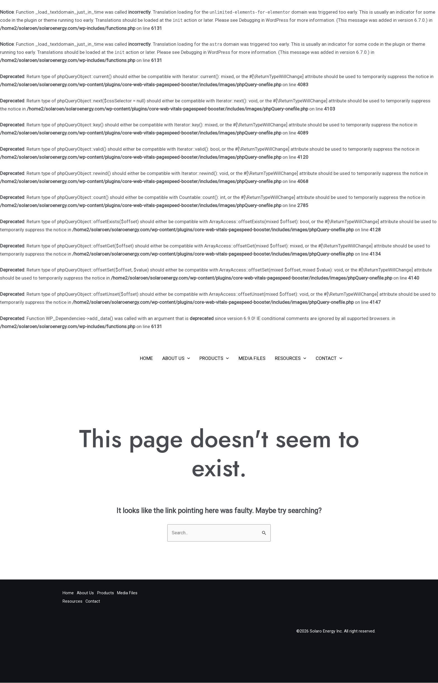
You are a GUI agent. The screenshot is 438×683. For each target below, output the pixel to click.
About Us (176, 358)
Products (214, 358)
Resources (290, 358)
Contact (329, 358)
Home (146, 358)
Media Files (252, 358)
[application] (187, 358)
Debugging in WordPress (265, 20)
